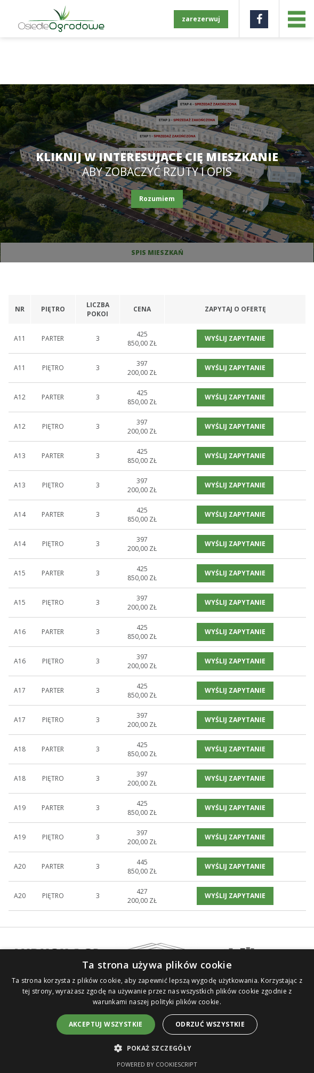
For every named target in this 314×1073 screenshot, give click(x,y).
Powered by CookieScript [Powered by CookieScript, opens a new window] (157, 1064)
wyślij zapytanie (235, 338)
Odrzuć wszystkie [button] (210, 1024)
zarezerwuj (201, 18)
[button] (156, 1048)
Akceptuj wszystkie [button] (106, 1024)
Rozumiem (157, 198)
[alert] (157, 1011)
